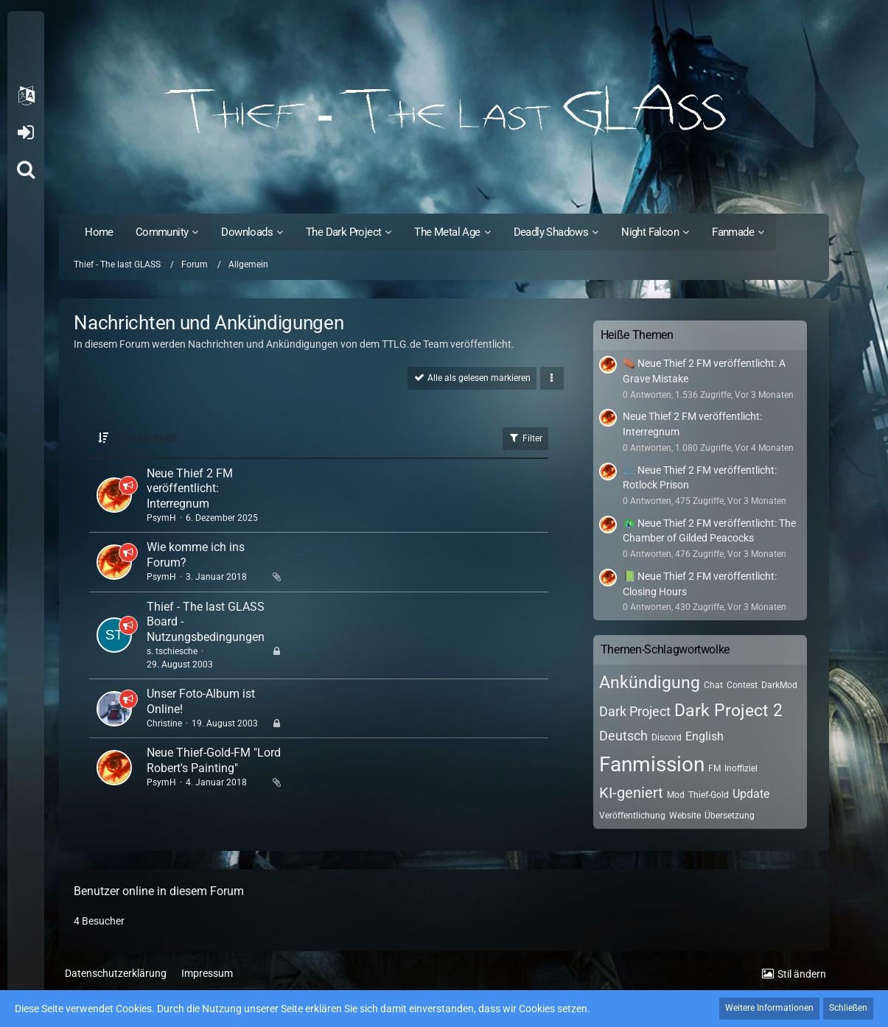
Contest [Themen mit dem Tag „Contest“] (742, 685)
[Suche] (25, 169)
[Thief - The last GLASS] (444, 110)
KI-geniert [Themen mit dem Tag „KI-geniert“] (631, 793)
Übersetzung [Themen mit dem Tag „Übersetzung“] (730, 815)
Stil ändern (801, 974)
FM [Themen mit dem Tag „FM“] (714, 768)
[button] (25, 95)
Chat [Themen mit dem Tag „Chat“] (713, 685)
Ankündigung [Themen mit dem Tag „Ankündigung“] (649, 683)
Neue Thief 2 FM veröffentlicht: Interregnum (190, 488)
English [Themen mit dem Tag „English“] (704, 736)
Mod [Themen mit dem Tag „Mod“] (676, 795)
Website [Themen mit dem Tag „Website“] (685, 815)
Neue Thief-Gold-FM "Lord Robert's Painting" (214, 760)
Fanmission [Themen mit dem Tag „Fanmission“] (652, 764)
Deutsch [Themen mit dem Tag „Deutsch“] (623, 735)
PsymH (161, 518)
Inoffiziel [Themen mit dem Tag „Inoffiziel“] (741, 768)
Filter (525, 438)
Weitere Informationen (769, 1008)
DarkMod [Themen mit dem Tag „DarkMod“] (779, 685)
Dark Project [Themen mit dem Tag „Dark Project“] (635, 711)
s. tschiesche (172, 651)
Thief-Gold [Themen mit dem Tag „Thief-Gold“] (708, 795)
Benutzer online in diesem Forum (159, 891)
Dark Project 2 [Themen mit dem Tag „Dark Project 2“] (728, 711)
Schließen (848, 1008)
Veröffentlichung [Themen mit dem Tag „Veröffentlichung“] (632, 815)
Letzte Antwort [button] (146, 438)
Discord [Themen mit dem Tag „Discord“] (666, 737)
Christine (164, 723)
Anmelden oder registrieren (25, 132)
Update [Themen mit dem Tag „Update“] (751, 794)
